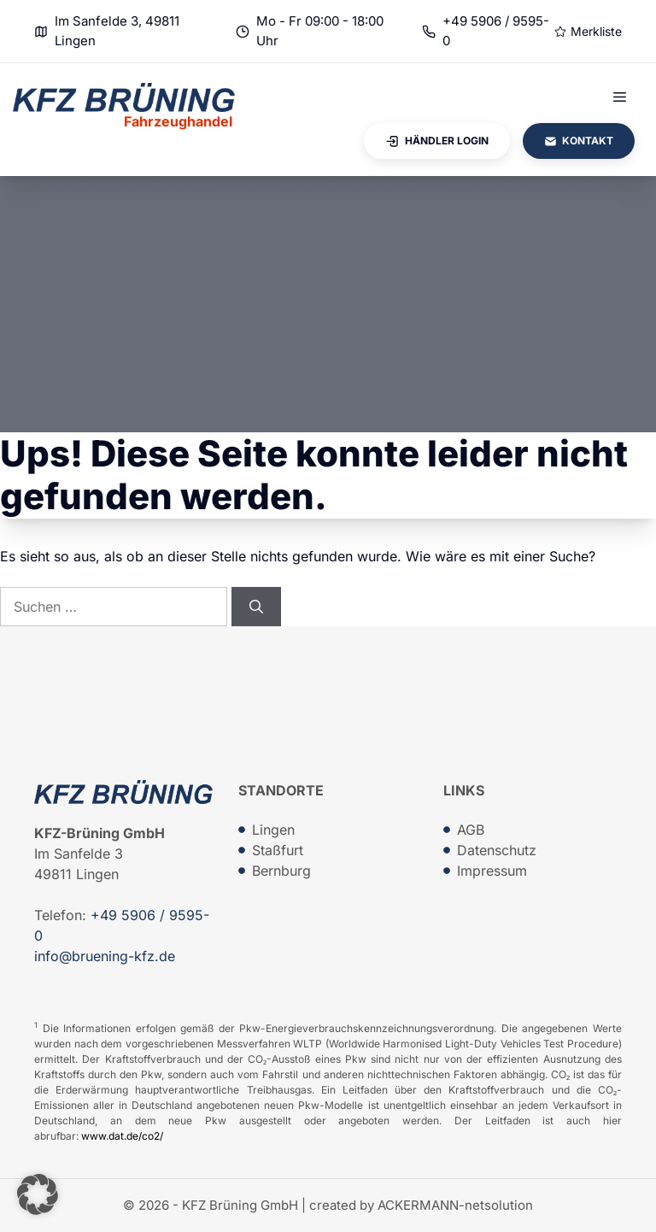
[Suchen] (256, 606)
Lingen (273, 829)
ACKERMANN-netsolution (455, 1205)
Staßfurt (277, 850)
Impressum (492, 870)
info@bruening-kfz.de (104, 956)
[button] (37, 1194)
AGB (470, 829)
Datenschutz (496, 850)
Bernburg (281, 870)
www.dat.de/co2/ (122, 1135)
